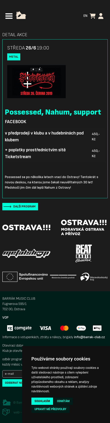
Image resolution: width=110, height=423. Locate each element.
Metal (13, 57)
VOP (5, 317)
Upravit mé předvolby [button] (50, 409)
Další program (24, 206)
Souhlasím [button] (42, 401)
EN (85, 16)
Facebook (15, 122)
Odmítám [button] (63, 401)
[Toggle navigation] (9, 16)
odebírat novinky (18, 383)
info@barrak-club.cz (89, 337)
